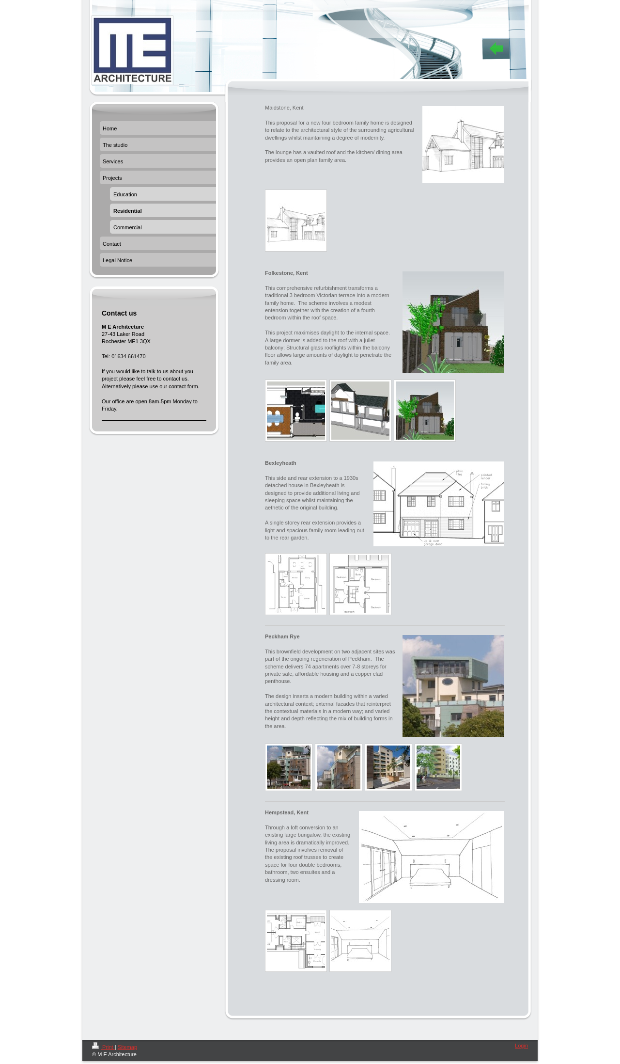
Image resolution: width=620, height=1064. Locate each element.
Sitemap (127, 1047)
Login (521, 1045)
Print (103, 1047)
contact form (183, 386)
